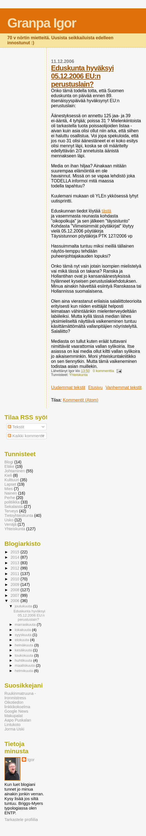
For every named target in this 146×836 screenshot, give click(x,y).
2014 (16, 557)
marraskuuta (26, 624)
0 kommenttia (103, 371)
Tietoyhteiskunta (18, 515)
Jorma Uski (14, 729)
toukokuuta (24, 655)
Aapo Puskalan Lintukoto (17, 722)
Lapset (10, 484)
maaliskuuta (25, 665)
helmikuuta (24, 671)
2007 (16, 595)
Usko (8, 520)
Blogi (8, 462)
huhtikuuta (24, 660)
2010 (16, 579)
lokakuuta (23, 630)
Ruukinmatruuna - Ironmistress (20, 695)
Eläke (9, 466)
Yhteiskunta (78, 375)
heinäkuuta (24, 645)
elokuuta (22, 640)
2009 (16, 584)
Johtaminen (14, 471)
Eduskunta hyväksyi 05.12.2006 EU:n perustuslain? (82, 76)
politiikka (12, 502)
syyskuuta (24, 635)
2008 (16, 590)
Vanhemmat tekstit (123, 387)
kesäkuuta (24, 650)
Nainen (10, 493)
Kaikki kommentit (26, 435)
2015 (16, 552)
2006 (16, 600)
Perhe (9, 497)
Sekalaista (13, 506)
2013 (16, 563)
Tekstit (16, 426)
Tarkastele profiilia (21, 819)
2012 (16, 568)
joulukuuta (24, 606)
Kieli (8, 475)
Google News (16, 711)
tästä (106, 211)
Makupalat (13, 715)
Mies (8, 489)
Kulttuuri (11, 480)
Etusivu (95, 387)
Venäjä (10, 524)
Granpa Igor (41, 23)
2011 (16, 573)
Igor (31, 759)
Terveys (11, 511)
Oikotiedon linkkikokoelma (17, 704)
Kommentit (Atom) (80, 400)
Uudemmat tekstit (68, 387)
